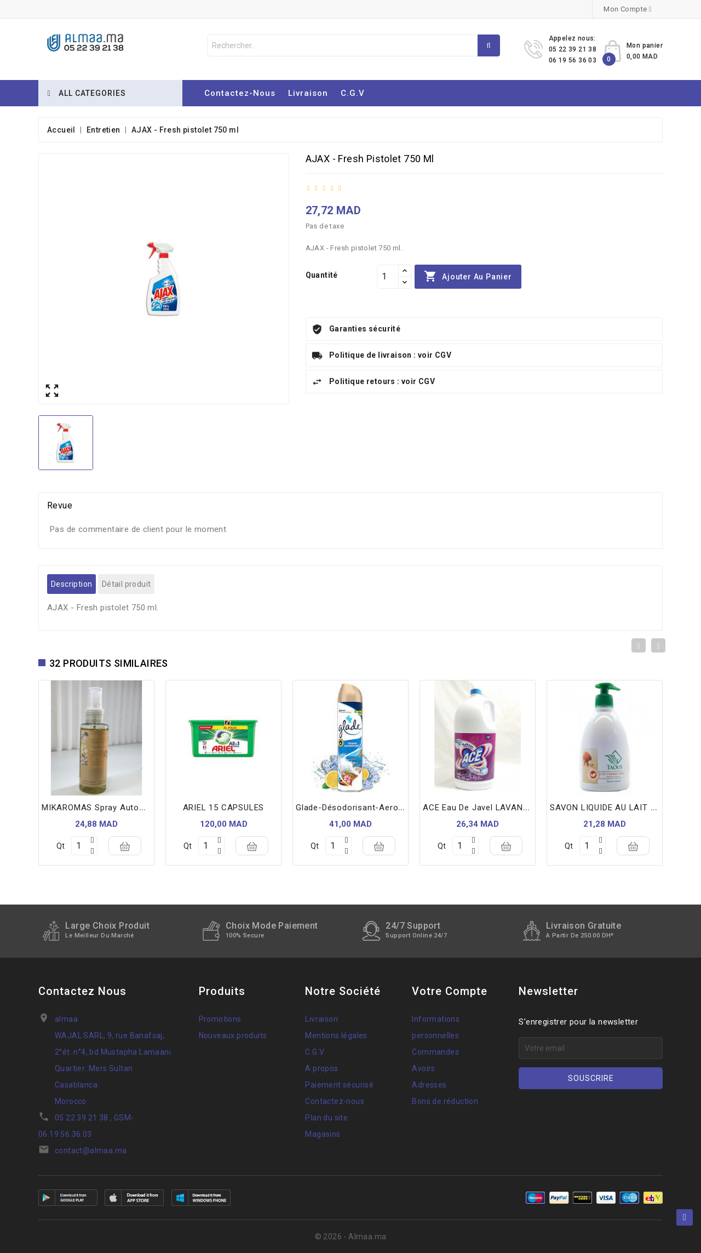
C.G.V (353, 93)
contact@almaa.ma (91, 1150)
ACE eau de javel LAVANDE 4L (484, 808)
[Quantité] (388, 277)
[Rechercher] (353, 45)
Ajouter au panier (468, 277)
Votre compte (449, 991)
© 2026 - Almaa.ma (351, 1236)
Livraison (308, 93)
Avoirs (423, 1068)
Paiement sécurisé (339, 1084)
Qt (60, 846)
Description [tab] (71, 584)
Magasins (322, 1134)
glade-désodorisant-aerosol (353, 808)
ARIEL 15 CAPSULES (224, 808)
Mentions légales (336, 1035)
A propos (321, 1068)
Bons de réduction (445, 1101)
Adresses (429, 1084)
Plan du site (326, 1117)
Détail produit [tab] (126, 584)
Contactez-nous (239, 93)
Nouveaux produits (233, 1035)
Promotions (220, 1019)
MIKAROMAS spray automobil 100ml (115, 808)
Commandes (435, 1052)
